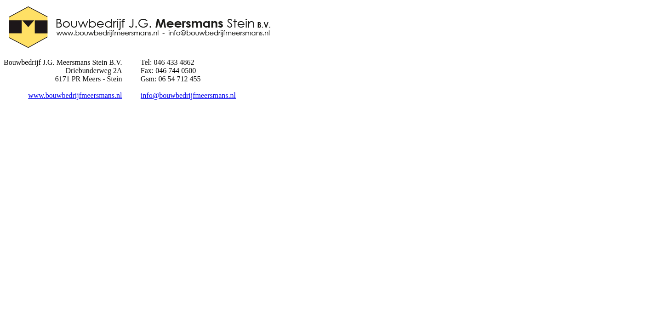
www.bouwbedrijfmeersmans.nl (75, 95)
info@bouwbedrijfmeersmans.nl (188, 95)
